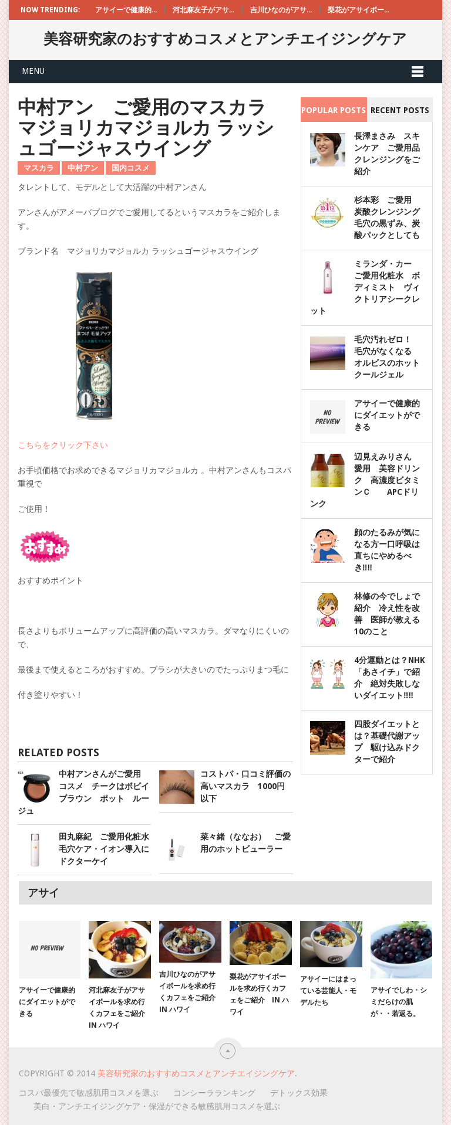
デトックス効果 (299, 1092)
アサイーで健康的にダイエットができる (387, 415)
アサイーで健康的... (126, 10)
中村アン (83, 168)
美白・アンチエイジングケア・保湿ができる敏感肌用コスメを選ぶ (156, 1106)
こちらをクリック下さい (63, 445)
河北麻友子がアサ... (203, 10)
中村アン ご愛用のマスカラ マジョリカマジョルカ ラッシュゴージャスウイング (151, 127)
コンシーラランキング (214, 1092)
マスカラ (38, 168)
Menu (33, 71)
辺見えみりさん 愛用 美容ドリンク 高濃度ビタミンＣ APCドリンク (365, 480)
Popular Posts (333, 110)
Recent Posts (400, 110)
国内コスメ (131, 168)
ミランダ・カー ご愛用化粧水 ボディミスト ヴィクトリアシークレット (365, 287)
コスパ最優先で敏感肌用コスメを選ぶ (89, 1092)
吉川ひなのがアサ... (281, 10)
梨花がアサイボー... (358, 10)
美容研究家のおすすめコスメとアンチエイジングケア (225, 38)
